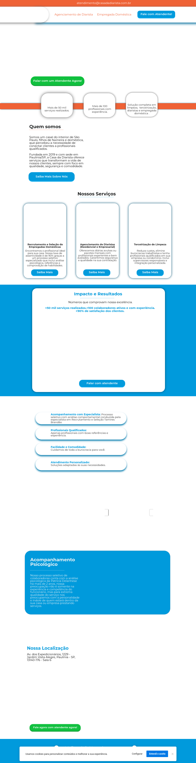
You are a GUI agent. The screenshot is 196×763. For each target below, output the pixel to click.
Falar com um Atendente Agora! (57, 81)
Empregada (105, 14)
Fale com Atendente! (156, 14)
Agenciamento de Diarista (74, 14)
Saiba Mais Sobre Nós (52, 176)
